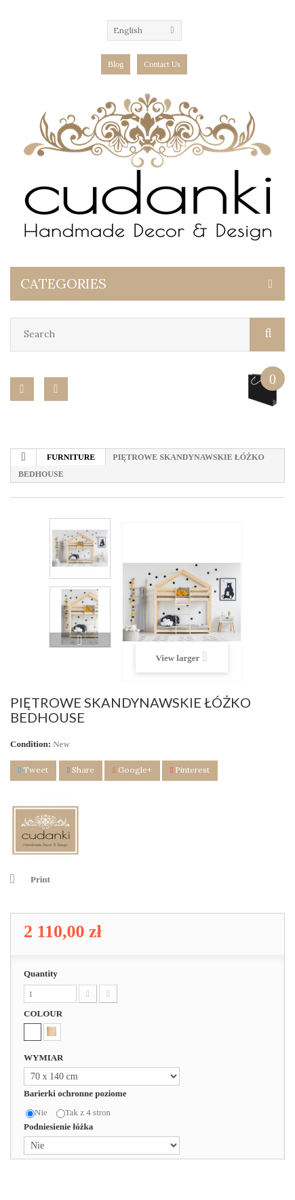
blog (115, 64)
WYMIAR (45, 1057)
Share (80, 770)
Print (40, 879)
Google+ (132, 770)
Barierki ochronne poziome (76, 1093)
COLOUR (44, 1013)
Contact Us (162, 64)
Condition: (30, 744)
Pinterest (190, 770)
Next (80, 640)
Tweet (33, 770)
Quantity (41, 973)
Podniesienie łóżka (59, 1126)
